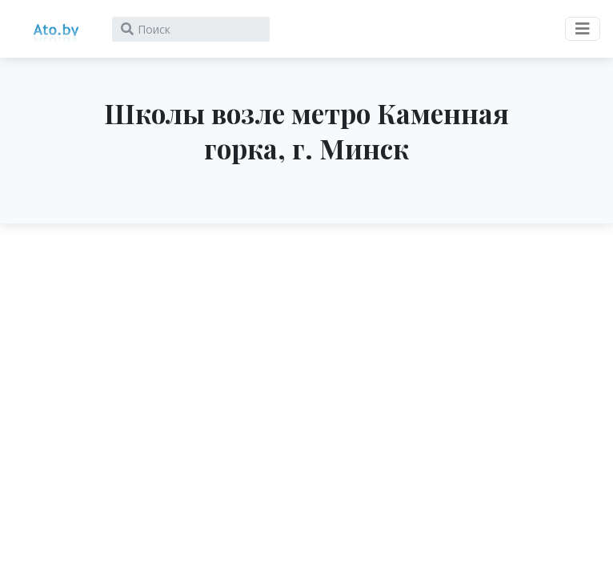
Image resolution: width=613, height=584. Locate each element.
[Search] (191, 29)
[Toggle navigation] (582, 29)
